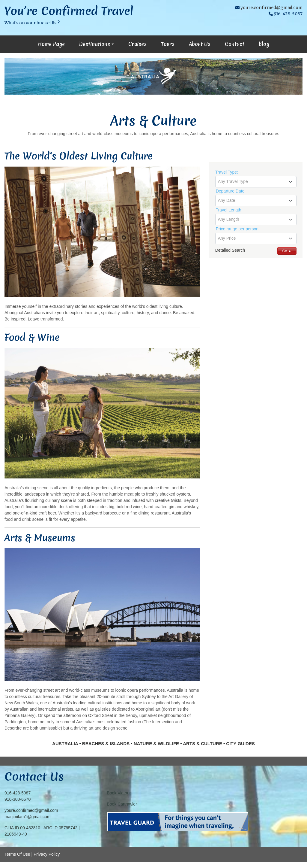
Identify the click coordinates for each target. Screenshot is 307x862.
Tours (167, 44)
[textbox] (256, 181)
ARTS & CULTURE (202, 743)
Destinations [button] (94, 44)
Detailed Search (230, 250)
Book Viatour (119, 793)
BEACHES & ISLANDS (106, 743)
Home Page (51, 44)
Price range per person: (238, 228)
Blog (264, 44)
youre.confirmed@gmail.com (271, 7)
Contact (234, 44)
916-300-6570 (17, 799)
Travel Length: (229, 210)
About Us (199, 44)
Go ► (286, 251)
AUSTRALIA (65, 743)
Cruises (137, 44)
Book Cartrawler (122, 804)
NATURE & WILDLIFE (156, 743)
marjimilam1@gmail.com (27, 816)
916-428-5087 (17, 793)
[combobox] (256, 181)
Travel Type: (226, 172)
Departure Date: (231, 191)
